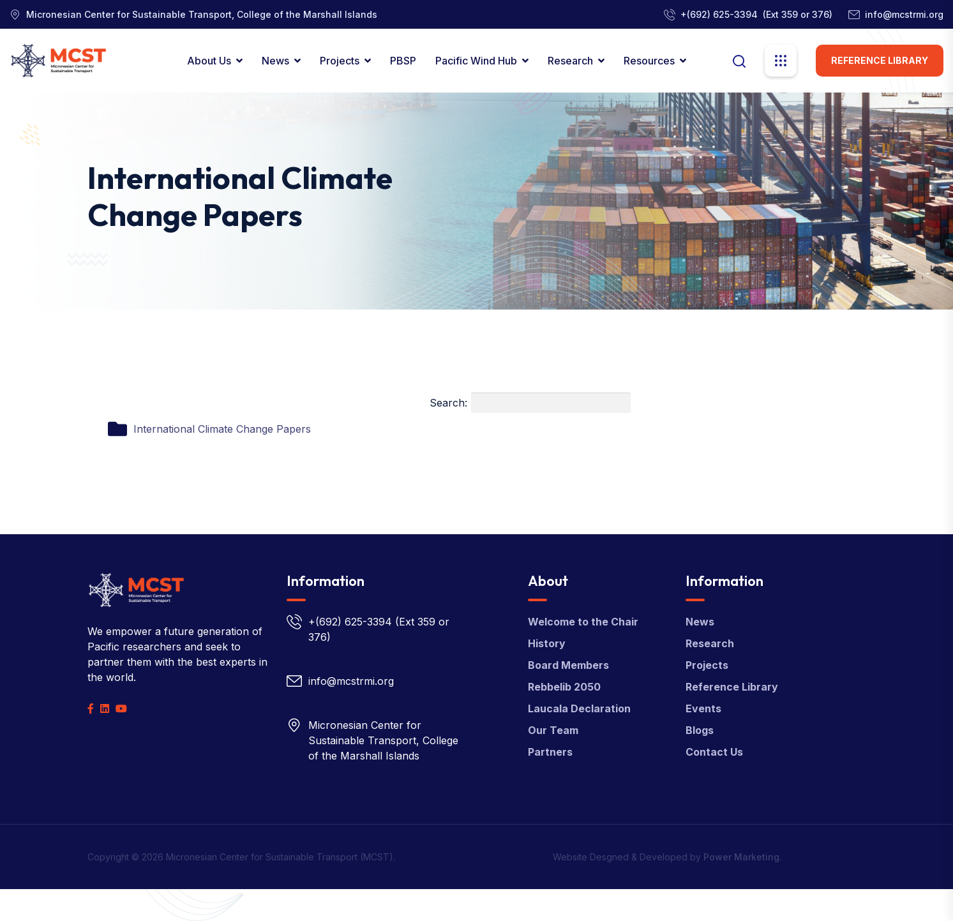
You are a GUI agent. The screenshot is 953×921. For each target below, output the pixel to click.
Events (703, 708)
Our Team (553, 730)
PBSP (403, 60)
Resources (649, 60)
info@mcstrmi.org (904, 14)
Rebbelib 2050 (564, 686)
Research (570, 60)
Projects (339, 60)
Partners (550, 751)
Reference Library (879, 60)
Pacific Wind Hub (476, 60)
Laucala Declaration (579, 708)
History (547, 643)
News (275, 60)
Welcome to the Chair (583, 621)
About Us (209, 60)
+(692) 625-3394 (719, 14)
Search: (530, 403)
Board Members (568, 665)
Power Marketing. (742, 856)
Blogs (700, 730)
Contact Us (714, 751)
